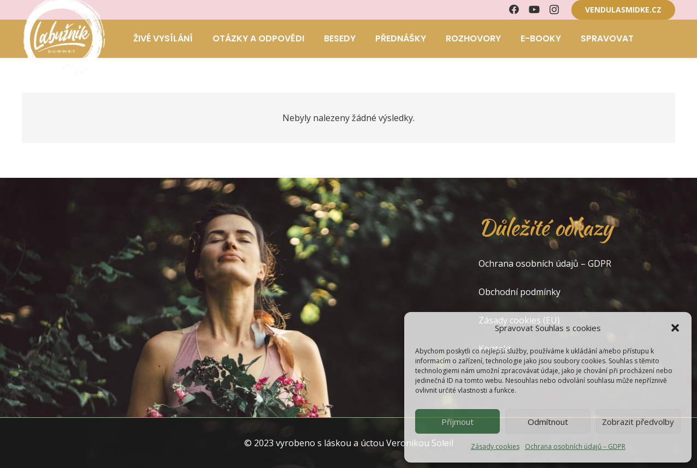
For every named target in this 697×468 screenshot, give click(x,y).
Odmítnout (548, 421)
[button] (675, 327)
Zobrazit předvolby (638, 421)
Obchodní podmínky (519, 292)
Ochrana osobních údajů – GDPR (575, 446)
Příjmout (457, 421)
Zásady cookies (495, 446)
